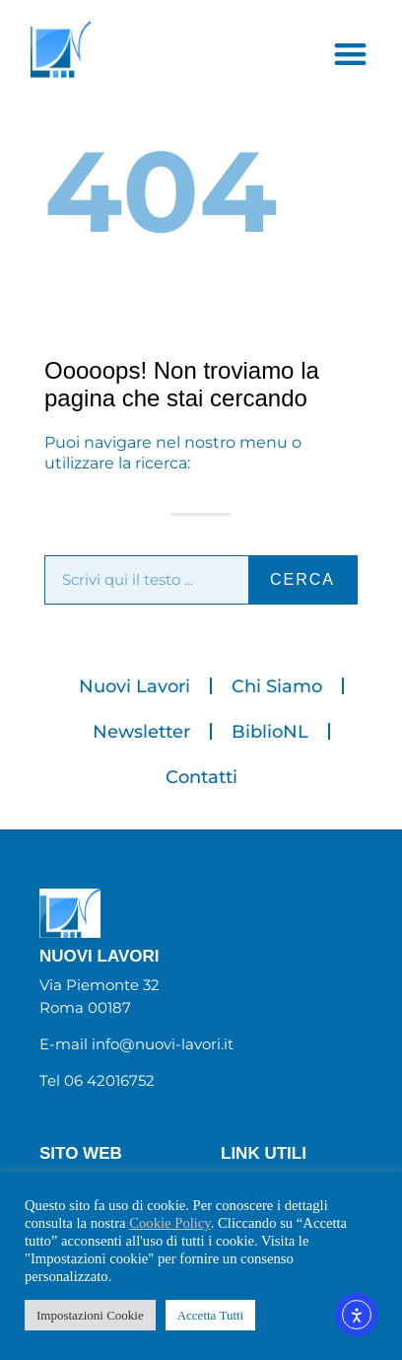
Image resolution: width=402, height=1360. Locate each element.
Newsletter (141, 732)
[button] (350, 54)
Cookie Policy (170, 1223)
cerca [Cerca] (302, 579)
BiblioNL (270, 732)
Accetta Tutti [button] (210, 1315)
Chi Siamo (277, 686)
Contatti (201, 777)
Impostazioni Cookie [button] (90, 1315)
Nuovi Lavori (134, 686)
